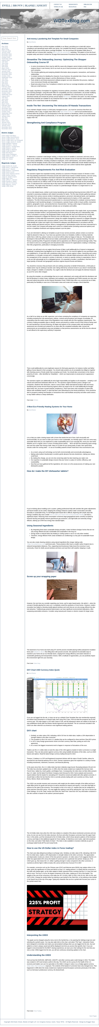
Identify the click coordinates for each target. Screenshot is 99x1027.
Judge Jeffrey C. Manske (9, 180)
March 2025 (5, 68)
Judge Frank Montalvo (9, 151)
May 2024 (5, 82)
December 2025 (7, 54)
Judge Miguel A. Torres (9, 184)
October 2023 (6, 93)
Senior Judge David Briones (10, 137)
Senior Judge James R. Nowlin (11, 142)
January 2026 (6, 52)
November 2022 (7, 110)
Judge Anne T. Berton (8, 169)
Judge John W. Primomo (9, 183)
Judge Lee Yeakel (7, 159)
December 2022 (7, 108)
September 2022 (7, 113)
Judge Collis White (7, 186)
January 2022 (6, 116)
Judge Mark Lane (7, 178)
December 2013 (7, 127)
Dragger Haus (90, 1022)
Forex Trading (37, 1011)
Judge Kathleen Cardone (9, 143)
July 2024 (5, 79)
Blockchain (67, 96)
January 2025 (6, 71)
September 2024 (7, 77)
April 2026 (5, 48)
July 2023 (5, 97)
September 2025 (7, 59)
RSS (85, 7)
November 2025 (7, 56)
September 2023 (7, 94)
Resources (72, 7)
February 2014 (6, 124)
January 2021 (6, 122)
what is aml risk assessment (61, 52)
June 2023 (5, 99)
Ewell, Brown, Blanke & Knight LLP (25, 1022)
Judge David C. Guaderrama (11, 146)
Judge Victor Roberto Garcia (10, 173)
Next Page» (93, 1016)
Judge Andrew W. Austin (9, 166)
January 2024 (6, 88)
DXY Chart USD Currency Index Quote (43, 670)
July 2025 (5, 62)
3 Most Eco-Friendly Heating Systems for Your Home (49, 407)
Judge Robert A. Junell (9, 148)
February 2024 (6, 87)
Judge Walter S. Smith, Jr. (10, 156)
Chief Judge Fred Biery (9, 135)
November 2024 (7, 74)
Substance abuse (39, 652)
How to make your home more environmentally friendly (67, 514)
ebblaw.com (88, 4)
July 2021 (5, 118)
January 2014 (6, 125)
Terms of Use (58, 7)
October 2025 (6, 57)
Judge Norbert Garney (9, 175)
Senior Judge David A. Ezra (10, 139)
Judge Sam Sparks (8, 157)
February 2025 (6, 70)
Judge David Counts (8, 172)
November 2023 (7, 91)
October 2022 (6, 111)
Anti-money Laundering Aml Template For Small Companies (53, 39)
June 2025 (5, 63)
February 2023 (6, 105)
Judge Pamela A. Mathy (9, 181)
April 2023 (5, 102)
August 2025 (6, 60)
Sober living (37, 663)
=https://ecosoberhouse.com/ (36, 544)
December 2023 (7, 90)
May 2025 (5, 65)
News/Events (73, 4)
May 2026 (5, 46)
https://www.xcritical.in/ (67, 111)
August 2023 (6, 96)
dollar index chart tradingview (36, 966)
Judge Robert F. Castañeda (10, 170)
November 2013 (7, 129)
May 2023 (5, 101)
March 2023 (5, 104)
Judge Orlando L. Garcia (9, 145)
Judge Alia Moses (7, 153)
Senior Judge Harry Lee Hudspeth (12, 140)
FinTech (36, 400)
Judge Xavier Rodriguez (9, 154)
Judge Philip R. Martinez (9, 149)
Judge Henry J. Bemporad (10, 167)
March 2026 (5, 49)
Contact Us (58, 4)
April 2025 (5, 66)
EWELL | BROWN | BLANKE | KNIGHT (25, 5)
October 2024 (6, 76)
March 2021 (5, 121)
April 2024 (5, 84)
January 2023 (6, 107)
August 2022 (6, 114)
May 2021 (5, 119)
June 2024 (5, 80)
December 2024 (7, 73)
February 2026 (6, 51)
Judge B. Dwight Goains (9, 177)
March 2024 (5, 85)
